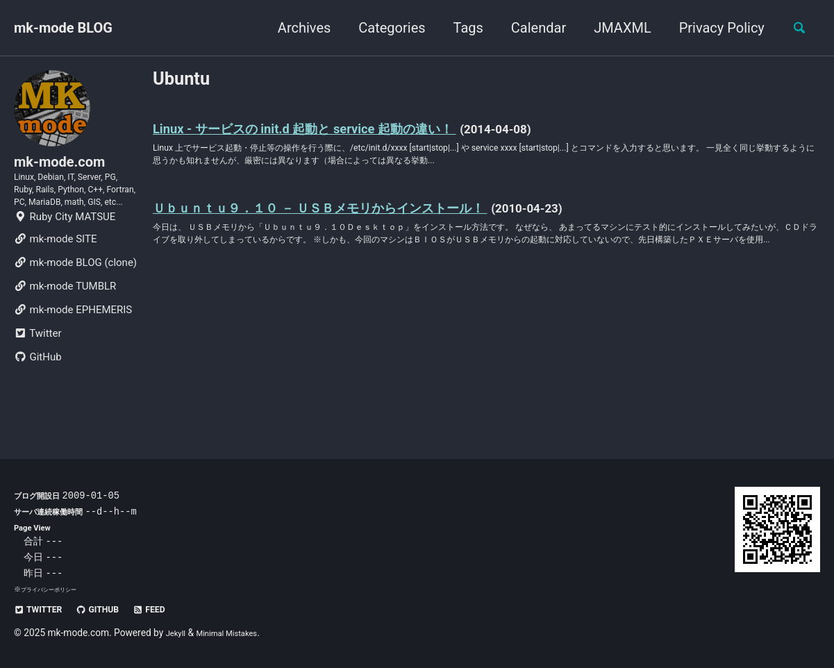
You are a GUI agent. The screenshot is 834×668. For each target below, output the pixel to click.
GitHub (38, 401)
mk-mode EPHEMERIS (73, 354)
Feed (174, 609)
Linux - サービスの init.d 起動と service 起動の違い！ (346, 133)
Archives (295, 27)
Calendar (530, 27)
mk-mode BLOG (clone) (75, 307)
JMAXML (614, 27)
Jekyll (178, 632)
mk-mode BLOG (63, 27)
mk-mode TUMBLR (65, 330)
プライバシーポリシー (55, 589)
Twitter (37, 377)
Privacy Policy (713, 27)
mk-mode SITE (55, 283)
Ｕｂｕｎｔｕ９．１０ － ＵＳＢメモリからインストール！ (370, 221)
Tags (460, 27)
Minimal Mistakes (238, 632)
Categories (384, 27)
